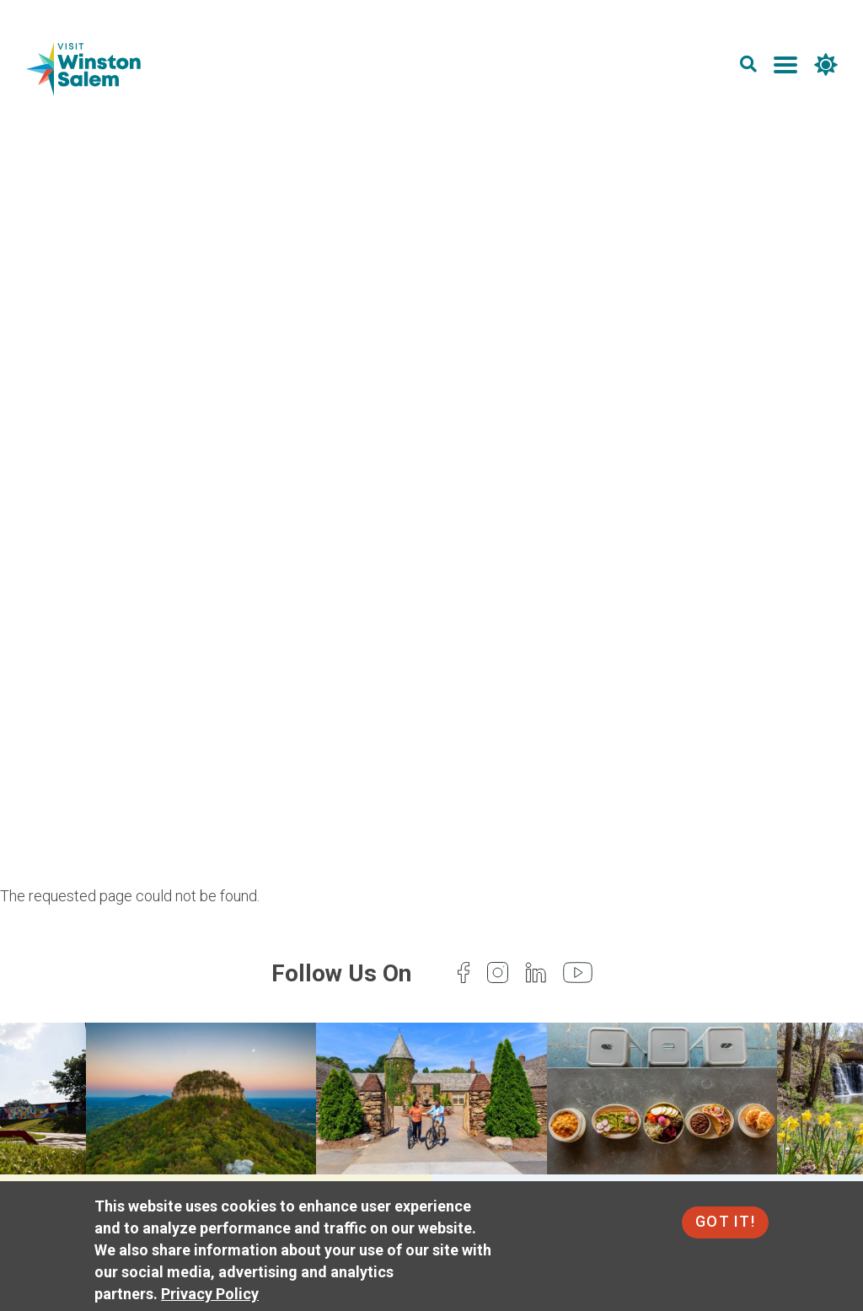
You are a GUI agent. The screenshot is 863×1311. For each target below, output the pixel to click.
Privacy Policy (210, 1294)
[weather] (824, 68)
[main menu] (784, 68)
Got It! (725, 1221)
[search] (746, 68)
